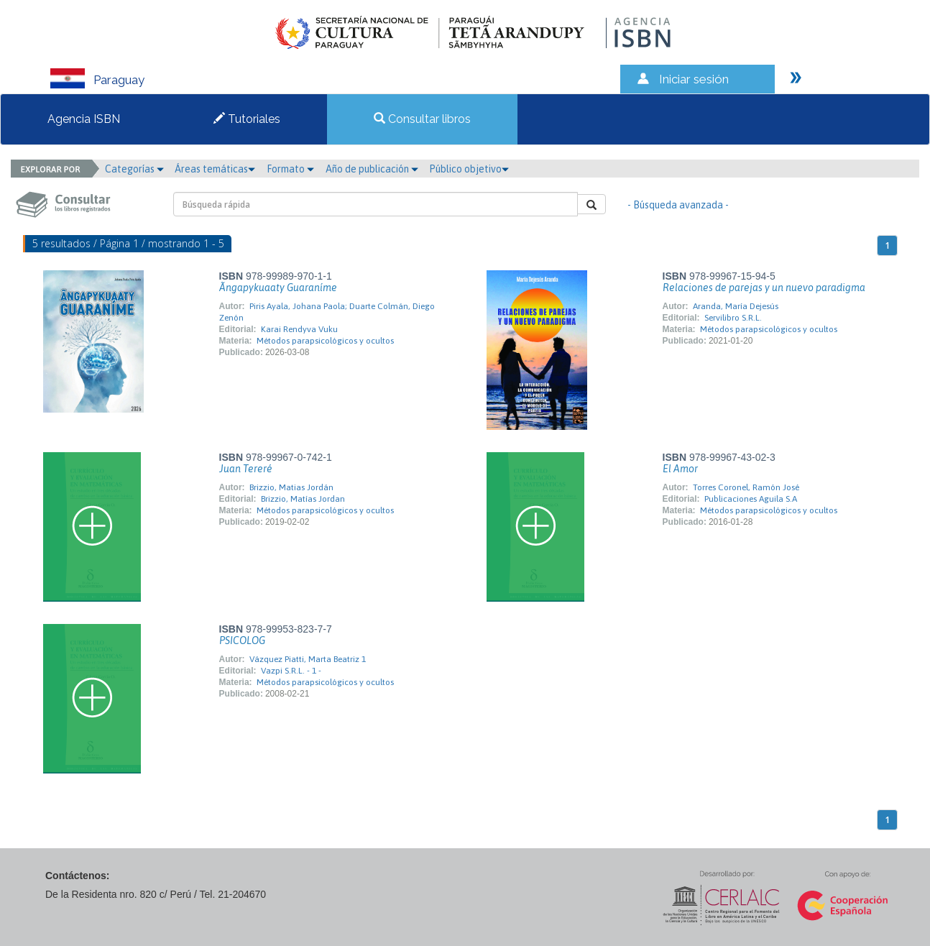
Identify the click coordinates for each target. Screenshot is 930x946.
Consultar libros (422, 119)
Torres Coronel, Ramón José (746, 487)
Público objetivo (469, 169)
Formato (290, 169)
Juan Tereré (245, 468)
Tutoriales (246, 119)
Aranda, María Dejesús (735, 306)
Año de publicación (372, 169)
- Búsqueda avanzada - (678, 205)
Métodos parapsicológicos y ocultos (325, 341)
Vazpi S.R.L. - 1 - (291, 671)
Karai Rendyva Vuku (299, 329)
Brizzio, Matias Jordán (291, 487)
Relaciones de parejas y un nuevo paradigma (764, 287)
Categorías (134, 169)
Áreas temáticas (215, 169)
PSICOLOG (242, 640)
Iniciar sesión (694, 79)
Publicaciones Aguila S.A (750, 499)
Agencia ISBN (83, 119)
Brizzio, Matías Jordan (303, 499)
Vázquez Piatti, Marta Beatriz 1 (307, 659)
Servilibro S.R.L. (733, 318)
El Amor (680, 468)
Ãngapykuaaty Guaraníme (278, 287)
